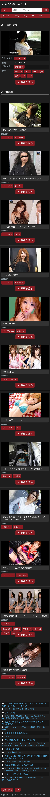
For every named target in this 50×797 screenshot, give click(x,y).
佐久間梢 (17, 476)
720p (30, 76)
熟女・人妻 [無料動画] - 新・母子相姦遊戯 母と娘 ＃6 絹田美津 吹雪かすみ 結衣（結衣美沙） (24, 769)
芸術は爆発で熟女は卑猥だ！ (16, 130)
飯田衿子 (18, 186)
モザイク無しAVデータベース (19, 4)
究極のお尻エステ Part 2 (14, 420)
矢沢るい (14, 379)
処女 (40, 16)
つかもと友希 (22, 575)
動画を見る (27, 82)
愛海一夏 (38, 629)
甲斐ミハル (27, 629)
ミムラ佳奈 (7, 629)
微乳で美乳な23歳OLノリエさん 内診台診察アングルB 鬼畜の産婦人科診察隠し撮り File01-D (24, 717)
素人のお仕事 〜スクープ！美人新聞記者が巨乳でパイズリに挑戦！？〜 (24, 518)
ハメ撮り (16, 16)
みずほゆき (21, 677)
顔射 (41, 72)
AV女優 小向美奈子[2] (14, 752)
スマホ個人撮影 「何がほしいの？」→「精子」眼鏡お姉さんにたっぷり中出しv (24, 704)
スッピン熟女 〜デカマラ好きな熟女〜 (20, 227)
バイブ (27, 72)
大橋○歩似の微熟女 (11, 275)
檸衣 (18, 428)
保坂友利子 (19, 67)
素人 (16, 76)
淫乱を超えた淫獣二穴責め (15, 670)
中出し (25, 16)
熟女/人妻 (18, 72)
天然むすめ (7, 476)
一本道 (5, 379)
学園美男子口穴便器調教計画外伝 (19, 761)
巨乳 (34, 72)
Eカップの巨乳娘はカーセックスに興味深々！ (23, 468)
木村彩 (17, 234)
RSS (17, 790)
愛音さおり (18, 527)
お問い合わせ (7, 790)
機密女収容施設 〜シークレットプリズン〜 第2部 (25, 616)
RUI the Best (8, 372)
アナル (33, 16)
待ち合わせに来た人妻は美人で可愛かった (22, 709)
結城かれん (21, 331)
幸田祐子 (6, 633)
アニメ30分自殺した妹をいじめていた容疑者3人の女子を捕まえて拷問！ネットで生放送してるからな (24, 744)
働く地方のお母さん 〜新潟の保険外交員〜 (22, 178)
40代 (23, 76)
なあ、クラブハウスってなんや (18, 774)
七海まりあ (19, 283)
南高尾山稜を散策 (12, 749)
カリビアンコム (8, 331)
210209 (8, 736)
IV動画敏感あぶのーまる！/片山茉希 (20, 740)
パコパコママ (20, 59)
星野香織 (17, 629)
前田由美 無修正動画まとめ (16, 733)
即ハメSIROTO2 (10, 323)
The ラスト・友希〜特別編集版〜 (18, 568)
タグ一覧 (6, 16)
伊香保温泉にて (11, 713)
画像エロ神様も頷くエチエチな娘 (19, 765)
